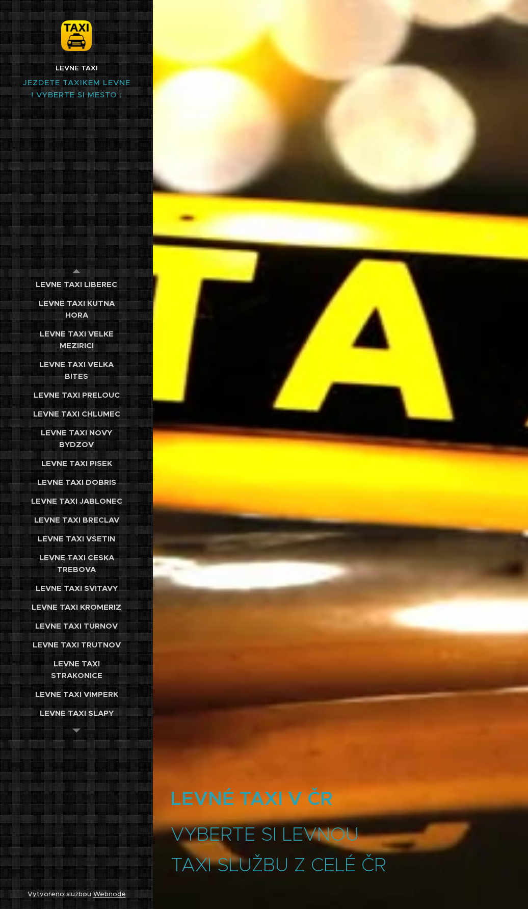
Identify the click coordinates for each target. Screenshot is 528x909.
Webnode (109, 894)
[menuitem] (76, 284)
